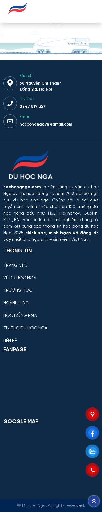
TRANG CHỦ (15, 265)
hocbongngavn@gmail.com (46, 124)
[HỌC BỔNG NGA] (51, 311)
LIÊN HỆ (10, 341)
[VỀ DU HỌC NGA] (51, 274)
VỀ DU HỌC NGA (19, 278)
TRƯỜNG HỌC (17, 290)
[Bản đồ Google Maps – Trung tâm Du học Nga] (51, 457)
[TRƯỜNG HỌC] (51, 286)
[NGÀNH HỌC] (51, 299)
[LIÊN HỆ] (51, 337)
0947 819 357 (32, 107)
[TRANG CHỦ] (51, 261)
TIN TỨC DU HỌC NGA (25, 328)
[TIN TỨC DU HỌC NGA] (51, 324)
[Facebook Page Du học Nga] (51, 385)
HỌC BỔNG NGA (20, 316)
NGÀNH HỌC (16, 303)
